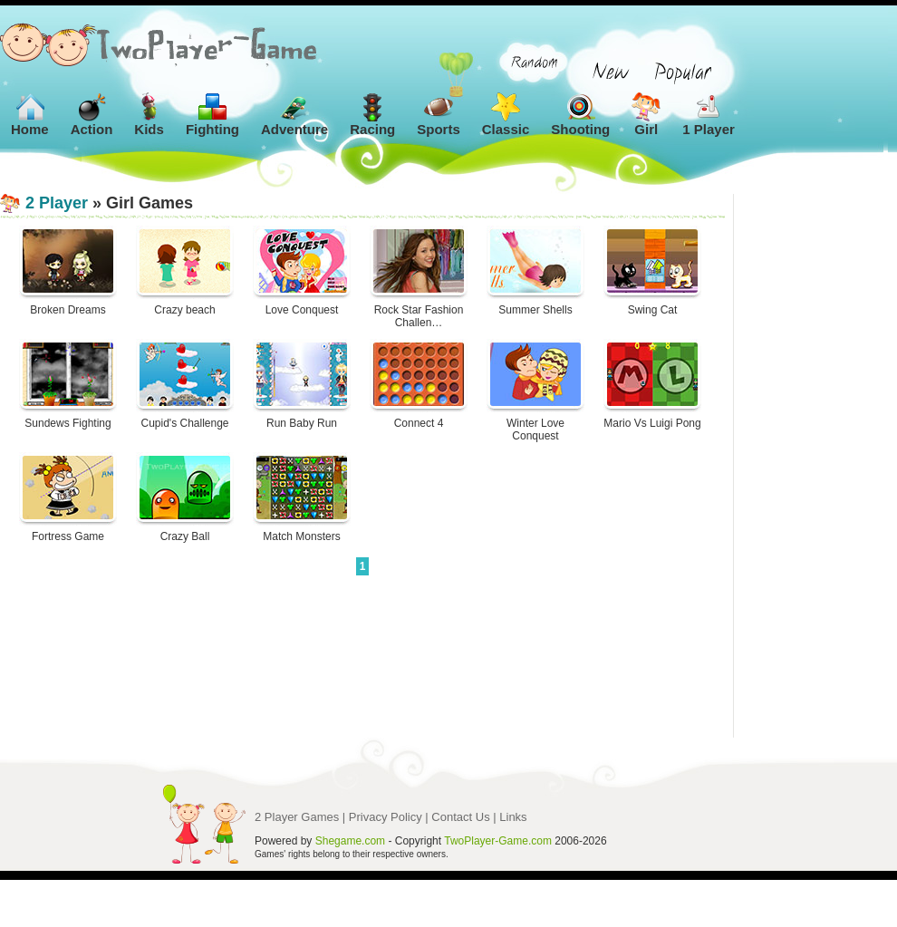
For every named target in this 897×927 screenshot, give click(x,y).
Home (30, 114)
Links (512, 817)
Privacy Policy (385, 817)
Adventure (294, 114)
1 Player (708, 114)
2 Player (56, 203)
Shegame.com (350, 841)
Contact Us (460, 817)
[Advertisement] (815, 466)
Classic (506, 114)
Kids (149, 114)
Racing (372, 114)
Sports (438, 114)
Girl (646, 114)
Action (92, 114)
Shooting (580, 114)
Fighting (212, 114)
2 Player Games (297, 817)
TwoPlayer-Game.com (498, 841)
